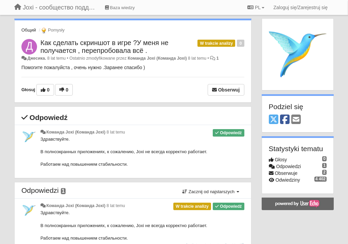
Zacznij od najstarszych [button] (210, 191)
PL (255, 7)
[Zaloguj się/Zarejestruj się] (300, 7)
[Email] (296, 120)
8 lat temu (116, 132)
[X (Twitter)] (273, 120)
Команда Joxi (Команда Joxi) (157, 58)
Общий (28, 30)
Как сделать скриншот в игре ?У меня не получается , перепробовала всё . (104, 46)
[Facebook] (285, 120)
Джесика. (36, 58)
